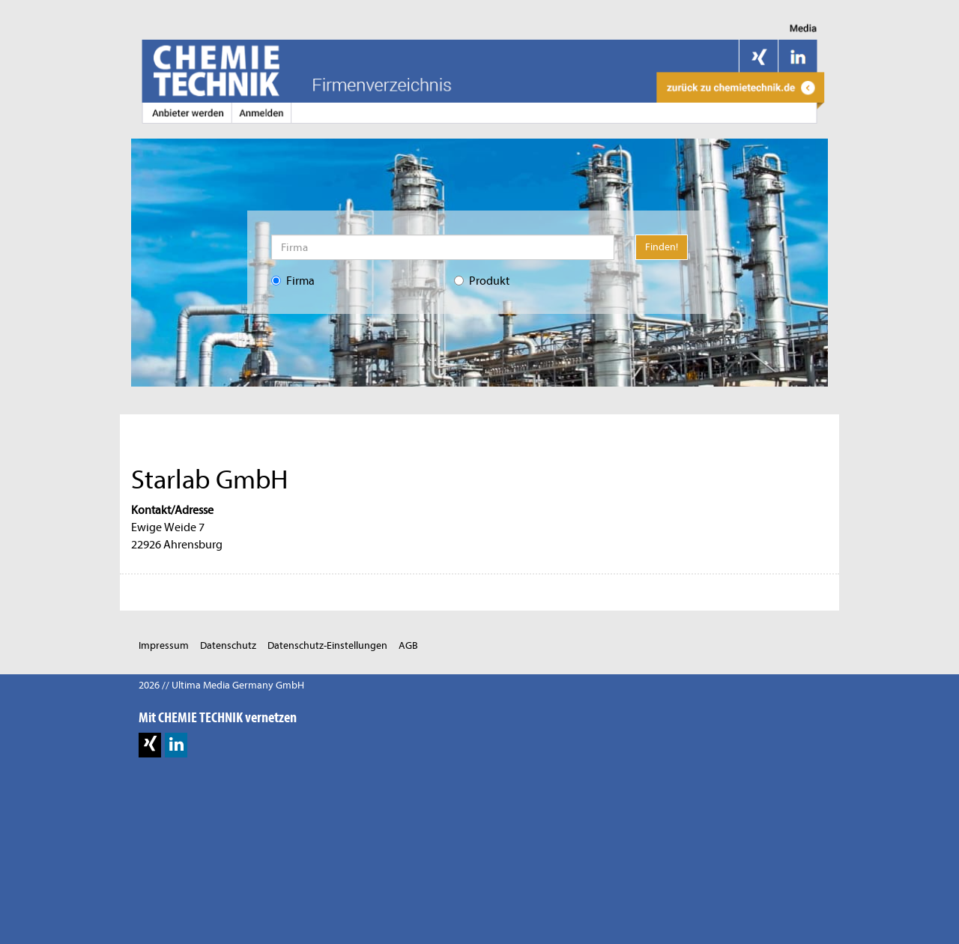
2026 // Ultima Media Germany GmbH (221, 685)
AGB (408, 645)
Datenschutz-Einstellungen (327, 645)
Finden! (661, 246)
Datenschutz (228, 645)
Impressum (164, 645)
